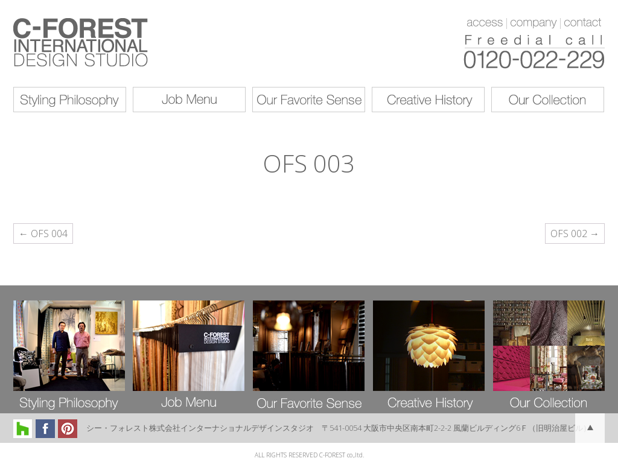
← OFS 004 (43, 233)
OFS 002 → (574, 233)
